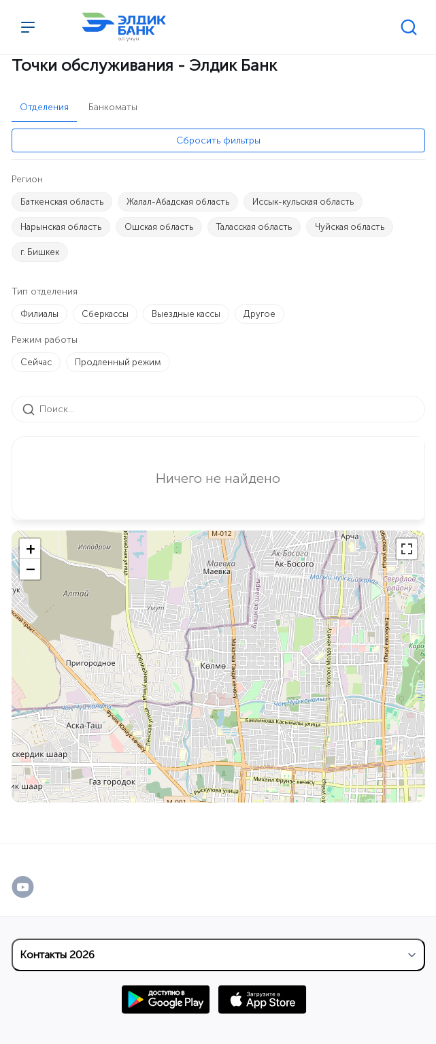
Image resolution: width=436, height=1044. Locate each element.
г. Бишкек (39, 252)
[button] (30, 549)
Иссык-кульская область (303, 202)
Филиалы (39, 314)
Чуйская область (349, 227)
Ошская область (158, 227)
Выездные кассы (186, 314)
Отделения (44, 107)
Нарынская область (60, 227)
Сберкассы (105, 314)
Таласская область (254, 227)
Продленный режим (118, 362)
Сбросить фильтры (218, 140)
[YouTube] (37, 887)
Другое (259, 314)
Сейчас (36, 362)
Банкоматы (112, 107)
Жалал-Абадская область (178, 202)
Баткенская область (61, 202)
